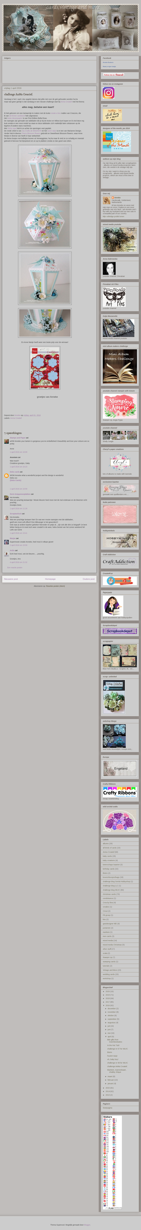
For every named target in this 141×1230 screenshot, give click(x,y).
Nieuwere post (11, 579)
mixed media (108, 940)
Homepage (50, 579)
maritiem (106, 932)
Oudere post (89, 579)
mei (109, 1033)
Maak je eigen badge (109, 66)
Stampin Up (107, 957)
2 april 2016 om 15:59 (18, 545)
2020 (108, 991)
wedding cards (109, 974)
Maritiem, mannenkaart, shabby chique (116, 1071)
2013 (108, 1095)
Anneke (117, 198)
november (112, 1012)
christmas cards (109, 894)
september (112, 1019)
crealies (106, 907)
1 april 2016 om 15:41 (18, 533)
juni (109, 1029)
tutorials (106, 966)
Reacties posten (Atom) (55, 586)
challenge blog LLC (110, 886)
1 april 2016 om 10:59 (18, 489)
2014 (108, 1091)
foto (104, 919)
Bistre (105, 873)
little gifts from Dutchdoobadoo (114, 1041)
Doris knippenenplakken (20, 494)
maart (110, 1076)
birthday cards (108, 869)
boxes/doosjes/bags (111, 877)
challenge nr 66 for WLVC (117, 1063)
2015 (108, 1088)
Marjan (13, 538)
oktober (111, 1015)
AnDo (12, 550)
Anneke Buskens (108, 62)
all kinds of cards (110, 848)
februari (111, 1080)
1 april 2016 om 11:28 (18, 508)
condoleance (108, 898)
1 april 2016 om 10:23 (18, 467)
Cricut (105, 911)
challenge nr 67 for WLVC (117, 1049)
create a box (56, 113)
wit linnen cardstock (17, 116)
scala (105, 953)
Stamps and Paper (18, 438)
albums (106, 844)
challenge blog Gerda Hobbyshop (116, 881)
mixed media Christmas (112, 945)
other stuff (107, 949)
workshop (107, 978)
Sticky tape (12, 128)
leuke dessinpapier (14, 118)
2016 (108, 1005)
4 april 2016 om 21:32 (18, 562)
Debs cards (14, 472)
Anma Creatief (66, 102)
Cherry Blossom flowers (31, 133)
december (112, 1009)
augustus (112, 1023)
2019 (108, 995)
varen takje (51, 131)
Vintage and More (110, 970)
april (110, 1037)
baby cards (107, 856)
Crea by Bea (108, 903)
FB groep (106, 915)
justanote (106, 928)
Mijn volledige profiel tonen (113, 216)
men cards (107, 936)
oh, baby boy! (112, 1059)
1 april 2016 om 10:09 (18, 452)
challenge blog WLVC (111, 890)
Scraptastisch (16, 514)
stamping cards (109, 962)
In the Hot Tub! (113, 1045)
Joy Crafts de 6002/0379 (32, 131)
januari (111, 1083)
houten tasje (112, 1056)
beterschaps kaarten (111, 865)
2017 (108, 1002)
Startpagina (107, 1108)
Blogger (87, 1225)
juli (109, 1026)
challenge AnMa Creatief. (117, 1066)
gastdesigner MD (110, 924)
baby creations (109, 860)
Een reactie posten (14, 568)
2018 (108, 998)
